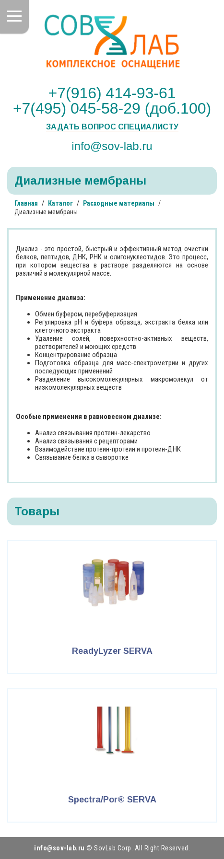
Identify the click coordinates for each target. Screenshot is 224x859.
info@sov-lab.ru (111, 145)
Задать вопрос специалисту (112, 127)
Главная (26, 203)
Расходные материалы (118, 203)
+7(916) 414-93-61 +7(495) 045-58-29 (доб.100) (112, 100)
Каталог (60, 203)
